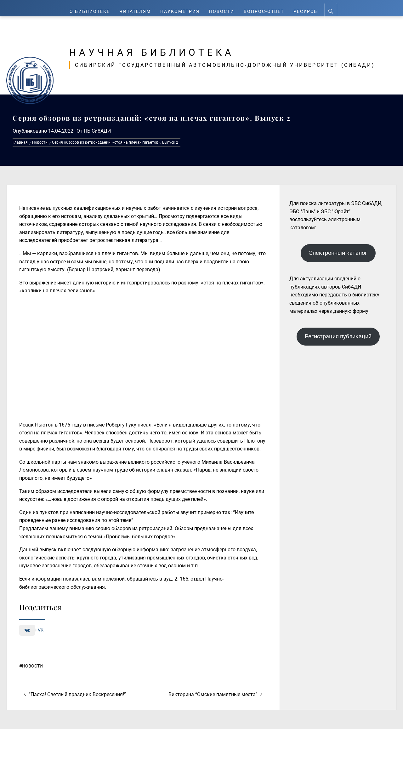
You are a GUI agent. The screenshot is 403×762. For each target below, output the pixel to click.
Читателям (136, 8)
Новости (223, 8)
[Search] (331, 8)
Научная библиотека (176, 51)
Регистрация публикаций (338, 336)
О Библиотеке (89, 8)
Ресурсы (307, 8)
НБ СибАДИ (97, 131)
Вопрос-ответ (265, 8)
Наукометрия (181, 8)
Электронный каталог (338, 252)
